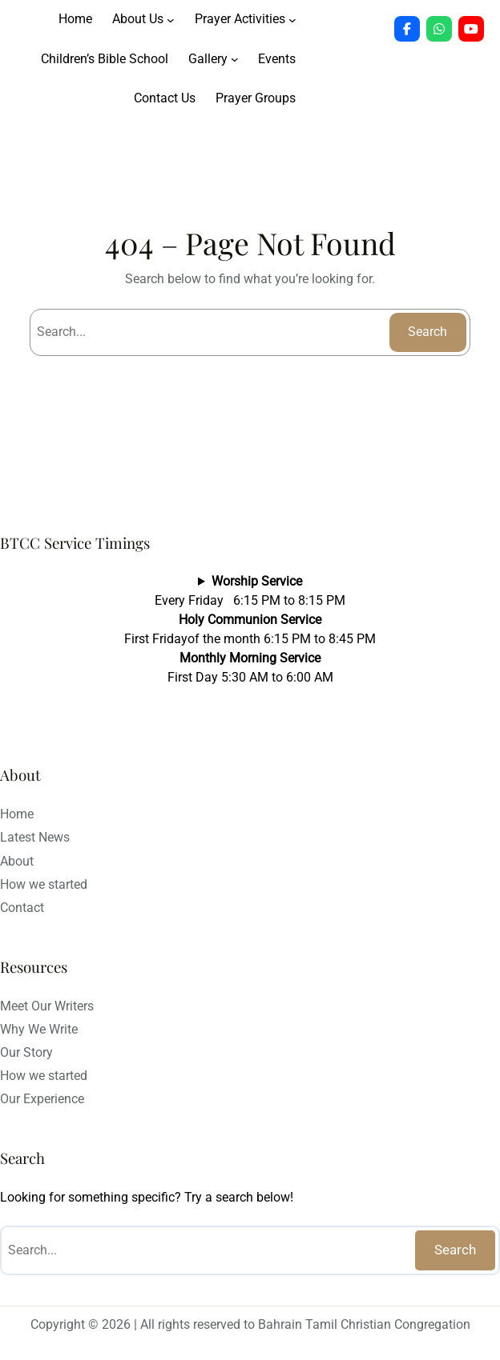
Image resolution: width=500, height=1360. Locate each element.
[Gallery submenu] (235, 59)
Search (427, 331)
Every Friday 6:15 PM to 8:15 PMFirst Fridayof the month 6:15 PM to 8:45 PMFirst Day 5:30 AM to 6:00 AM (250, 630)
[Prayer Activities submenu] (292, 20)
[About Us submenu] (171, 20)
